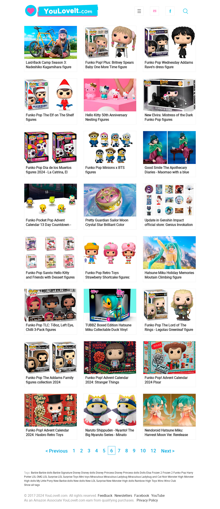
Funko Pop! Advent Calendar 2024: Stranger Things (106, 380)
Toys (154, 480)
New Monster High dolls (120, 480)
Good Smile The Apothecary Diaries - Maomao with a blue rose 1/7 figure (167, 169)
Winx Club (170, 480)
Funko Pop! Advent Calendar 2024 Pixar (166, 380)
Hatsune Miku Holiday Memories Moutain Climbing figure (169, 275)
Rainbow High (143, 480)
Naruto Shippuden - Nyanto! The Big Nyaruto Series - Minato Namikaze (109, 432)
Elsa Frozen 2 (154, 472)
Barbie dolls (45, 472)
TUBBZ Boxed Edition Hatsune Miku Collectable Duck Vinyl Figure (108, 327)
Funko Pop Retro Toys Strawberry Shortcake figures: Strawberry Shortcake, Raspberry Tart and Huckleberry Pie (109, 275)
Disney (77, 472)
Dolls (143, 472)
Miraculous (96, 476)
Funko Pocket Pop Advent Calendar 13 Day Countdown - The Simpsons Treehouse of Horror (48, 222)
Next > (167, 451)
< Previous (57, 451)
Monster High (175, 476)
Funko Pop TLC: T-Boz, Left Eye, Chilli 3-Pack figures (49, 327)
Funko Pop (179, 472)
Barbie (34, 472)
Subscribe (154, 10)
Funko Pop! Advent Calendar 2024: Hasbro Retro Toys (47, 432)
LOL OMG (37, 476)
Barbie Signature (62, 472)
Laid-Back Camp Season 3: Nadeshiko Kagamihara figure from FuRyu (48, 64)
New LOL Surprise (96, 480)
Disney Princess (105, 472)
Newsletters (123, 495)
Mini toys (84, 476)
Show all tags (32, 484)
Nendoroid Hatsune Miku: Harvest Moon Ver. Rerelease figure (166, 432)
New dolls (79, 480)
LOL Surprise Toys (68, 476)
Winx (160, 480)
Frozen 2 (168, 472)
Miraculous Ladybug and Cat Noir (147, 476)
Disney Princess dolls (127, 472)
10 (143, 450)
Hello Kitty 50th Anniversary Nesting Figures (106, 117)
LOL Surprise (50, 476)
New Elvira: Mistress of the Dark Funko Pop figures (169, 117)
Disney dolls (88, 472)
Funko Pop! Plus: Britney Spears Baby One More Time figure (109, 64)
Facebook (169, 10)
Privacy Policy (147, 500)
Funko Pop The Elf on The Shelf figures (50, 117)
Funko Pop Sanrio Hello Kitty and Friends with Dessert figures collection (50, 275)
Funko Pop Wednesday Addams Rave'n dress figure (169, 64)
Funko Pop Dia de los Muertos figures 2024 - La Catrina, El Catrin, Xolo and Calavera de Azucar (48, 169)
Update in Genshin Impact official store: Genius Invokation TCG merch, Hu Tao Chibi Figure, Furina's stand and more (169, 222)
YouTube (158, 495)
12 (153, 450)
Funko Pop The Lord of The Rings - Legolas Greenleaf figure (169, 327)
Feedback (105, 495)
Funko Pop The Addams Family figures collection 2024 (49, 380)
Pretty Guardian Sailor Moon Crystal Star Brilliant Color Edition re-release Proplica (106, 222)
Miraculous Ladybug (115, 476)
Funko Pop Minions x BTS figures (105, 169)
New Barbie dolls (63, 480)
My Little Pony (45, 480)
